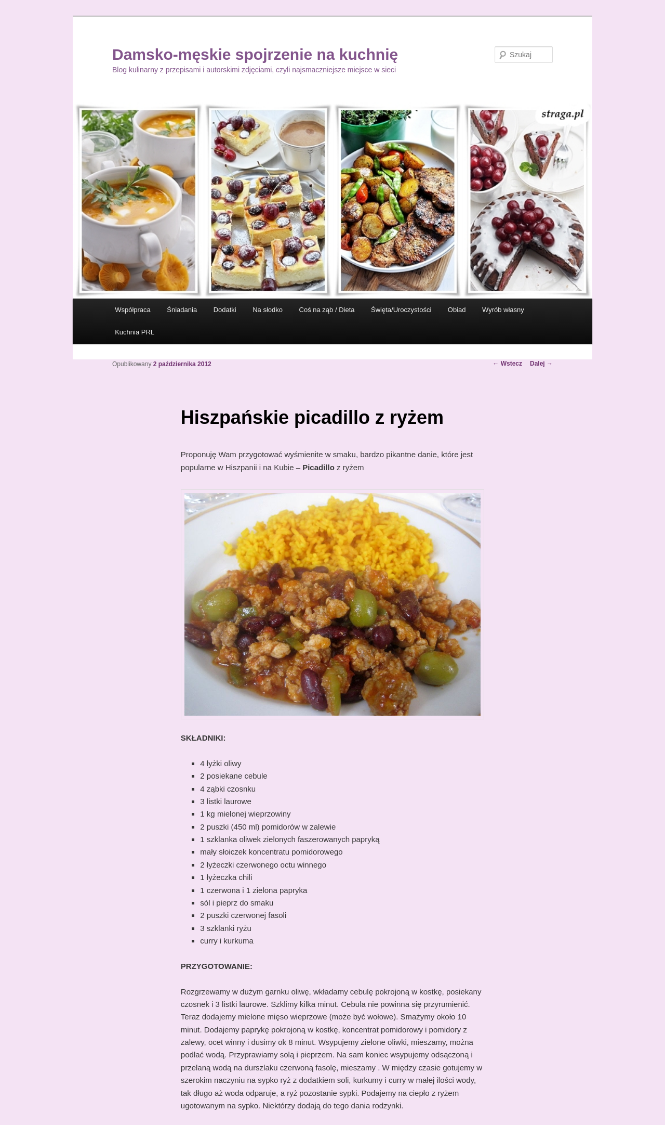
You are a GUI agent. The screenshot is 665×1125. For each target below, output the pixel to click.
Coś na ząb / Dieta (327, 310)
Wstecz (507, 363)
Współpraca (133, 310)
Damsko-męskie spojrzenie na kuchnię (255, 54)
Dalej (541, 363)
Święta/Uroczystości (401, 310)
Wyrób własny (503, 310)
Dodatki (225, 310)
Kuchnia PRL (134, 332)
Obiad (457, 310)
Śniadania (182, 310)
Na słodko (267, 310)
